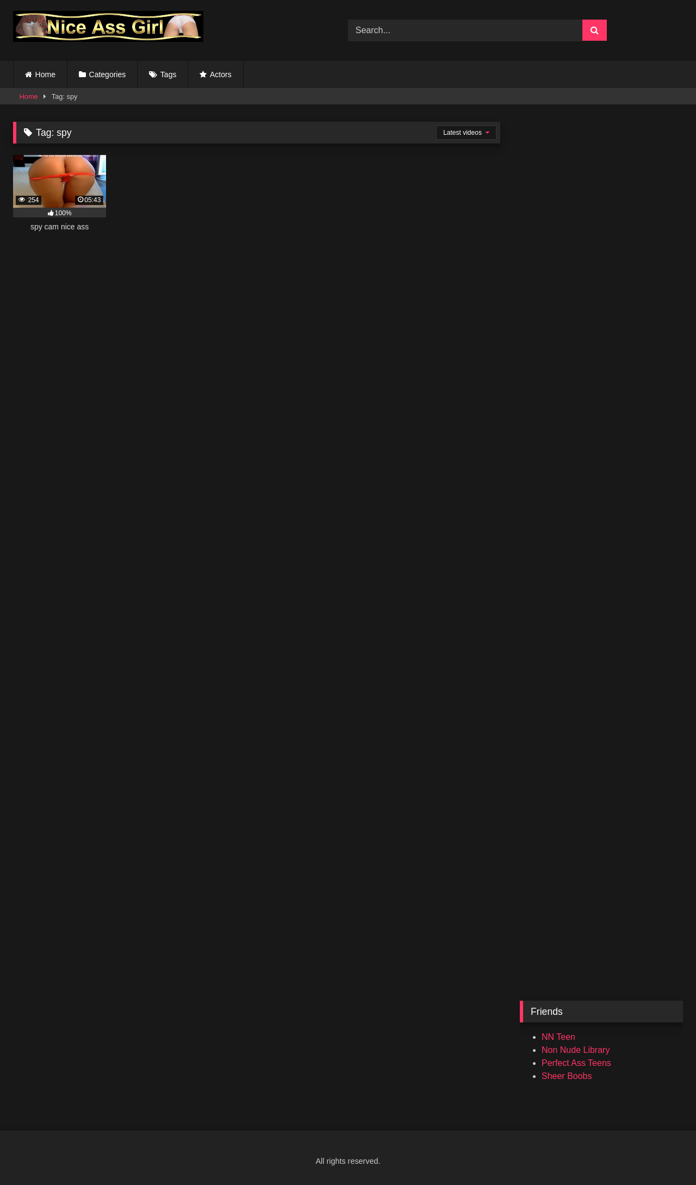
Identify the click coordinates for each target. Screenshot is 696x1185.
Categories (107, 74)
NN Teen (558, 1036)
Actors (221, 74)
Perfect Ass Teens (576, 1063)
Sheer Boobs (567, 1076)
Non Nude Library (576, 1050)
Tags (168, 74)
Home (45, 74)
